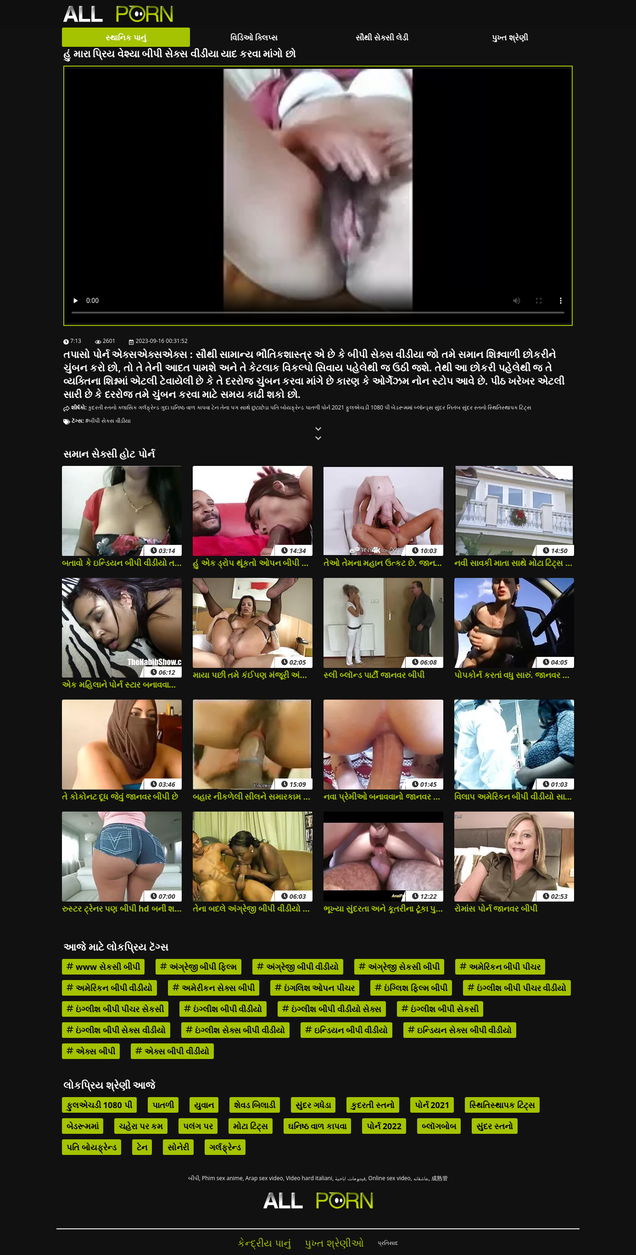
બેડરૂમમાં (402, 407)
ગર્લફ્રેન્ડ (148, 407)
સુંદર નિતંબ (447, 407)
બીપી (193, 1178)
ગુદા (165, 407)
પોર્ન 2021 (333, 407)
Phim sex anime (222, 1178)
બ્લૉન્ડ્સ (423, 407)
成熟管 (439, 1178)
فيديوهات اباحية (350, 1178)
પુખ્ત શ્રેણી (510, 37)
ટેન (215, 407)
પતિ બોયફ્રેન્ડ (287, 407)
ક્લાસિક (127, 407)
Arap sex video (264, 1178)
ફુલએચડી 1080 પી (368, 407)
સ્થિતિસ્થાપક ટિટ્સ (509, 407)
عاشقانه (421, 1178)
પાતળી (313, 407)
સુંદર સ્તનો (474, 407)
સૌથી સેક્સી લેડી (382, 37)
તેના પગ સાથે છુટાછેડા (244, 407)
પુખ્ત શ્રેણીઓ (334, 1242)
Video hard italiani (309, 1178)
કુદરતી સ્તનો (102, 407)
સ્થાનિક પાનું (126, 37)
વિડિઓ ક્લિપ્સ (254, 37)
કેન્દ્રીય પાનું (264, 1242)
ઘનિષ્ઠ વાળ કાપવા (190, 407)
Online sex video (389, 1178)
